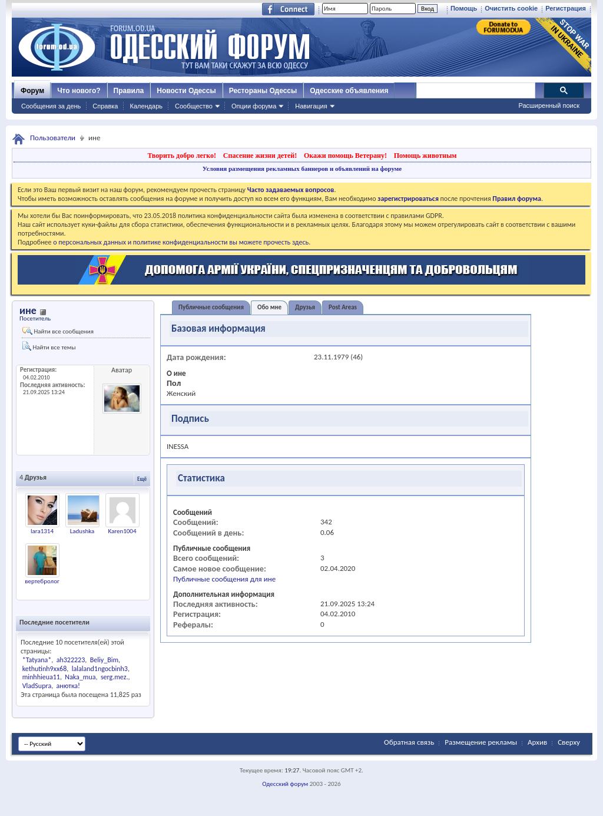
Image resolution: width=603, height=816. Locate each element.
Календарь (146, 106)
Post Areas (343, 307)
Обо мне (269, 307)
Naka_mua (80, 677)
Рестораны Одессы (263, 91)
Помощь (463, 8)
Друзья (305, 307)
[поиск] (475, 90)
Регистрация (565, 8)
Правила (129, 91)
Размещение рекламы (481, 742)
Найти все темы (48, 346)
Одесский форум (285, 784)
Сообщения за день (51, 106)
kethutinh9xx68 (44, 669)
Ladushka (82, 531)
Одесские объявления (349, 91)
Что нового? (78, 91)
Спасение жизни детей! (260, 155)
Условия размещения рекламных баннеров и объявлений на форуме (302, 168)
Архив (537, 742)
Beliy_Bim (104, 660)
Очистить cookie (511, 8)
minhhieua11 (41, 677)
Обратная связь (409, 742)
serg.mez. (114, 677)
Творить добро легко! (181, 155)
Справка (105, 106)
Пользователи (52, 137)
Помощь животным (425, 155)
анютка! (68, 686)
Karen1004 (122, 531)
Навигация (311, 106)
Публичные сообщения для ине (224, 578)
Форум (32, 91)
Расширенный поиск (548, 105)
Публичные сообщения (211, 307)
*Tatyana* (37, 660)
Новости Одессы (186, 91)
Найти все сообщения (58, 331)
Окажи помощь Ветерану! (345, 155)
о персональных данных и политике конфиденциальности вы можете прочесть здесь (181, 242)
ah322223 (71, 660)
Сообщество (194, 106)
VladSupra (36, 686)
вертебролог (42, 581)
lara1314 (42, 531)
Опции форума (253, 106)
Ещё (142, 478)
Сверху (569, 742)
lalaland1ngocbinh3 (100, 669)
